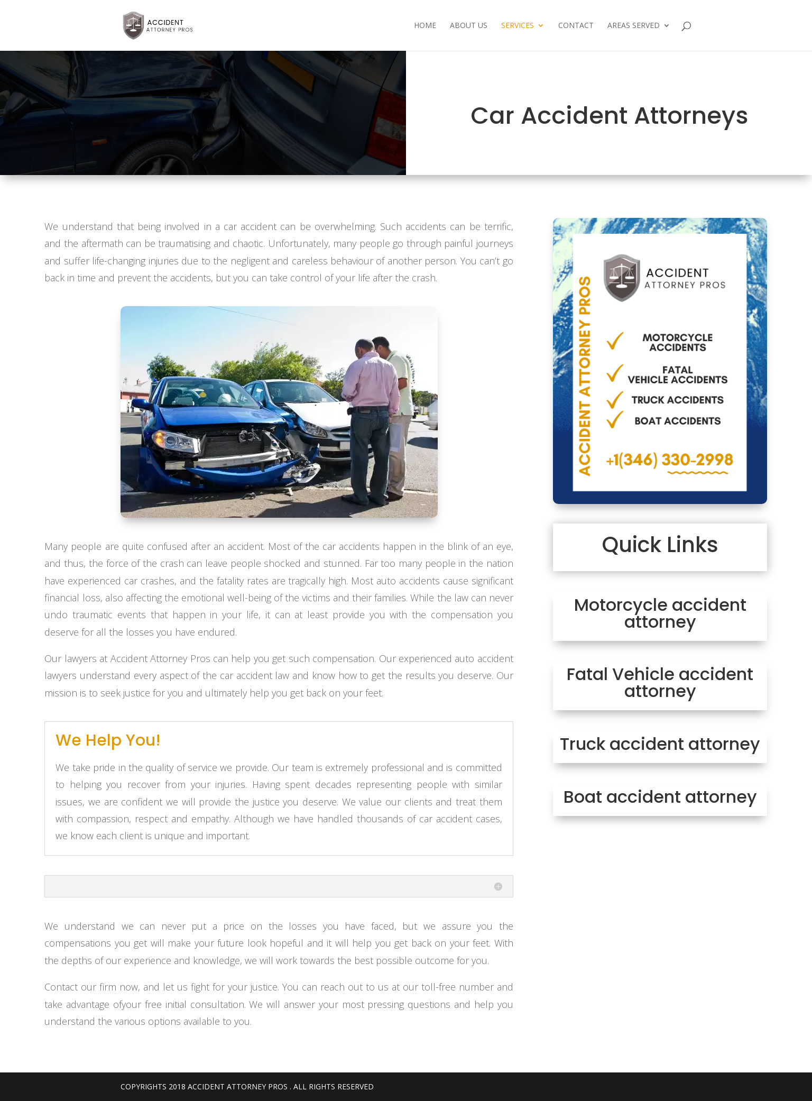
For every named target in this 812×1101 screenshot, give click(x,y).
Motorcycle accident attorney (660, 613)
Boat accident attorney (660, 797)
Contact (576, 26)
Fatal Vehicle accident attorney (660, 682)
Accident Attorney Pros (238, 1086)
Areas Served (633, 26)
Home (425, 26)
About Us (468, 26)
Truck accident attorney (660, 744)
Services (517, 26)
